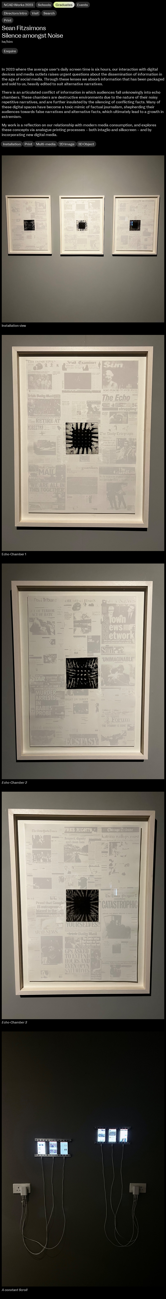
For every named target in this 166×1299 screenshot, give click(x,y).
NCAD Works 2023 (18, 5)
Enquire (10, 51)
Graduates (64, 5)
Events (82, 5)
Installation (12, 144)
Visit (35, 13)
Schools (44, 5)
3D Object (86, 144)
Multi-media (46, 144)
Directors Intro (15, 13)
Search (49, 13)
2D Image (66, 144)
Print (28, 144)
